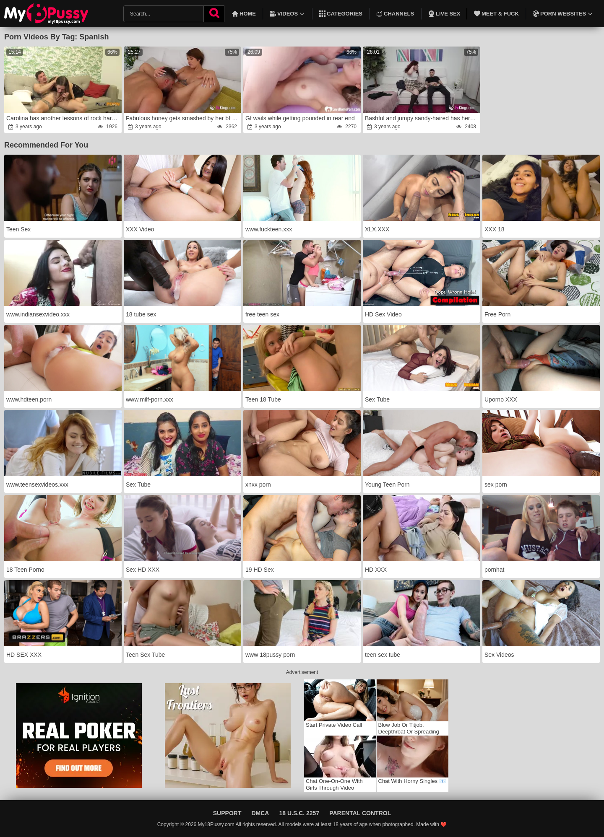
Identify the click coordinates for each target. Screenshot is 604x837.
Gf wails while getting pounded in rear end (300, 118)
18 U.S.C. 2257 (299, 813)
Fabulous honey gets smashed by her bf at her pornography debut (183, 118)
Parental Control (360, 813)
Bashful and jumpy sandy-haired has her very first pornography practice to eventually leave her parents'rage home (422, 118)
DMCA (260, 813)
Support (227, 813)
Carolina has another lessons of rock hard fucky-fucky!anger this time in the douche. (63, 118)
